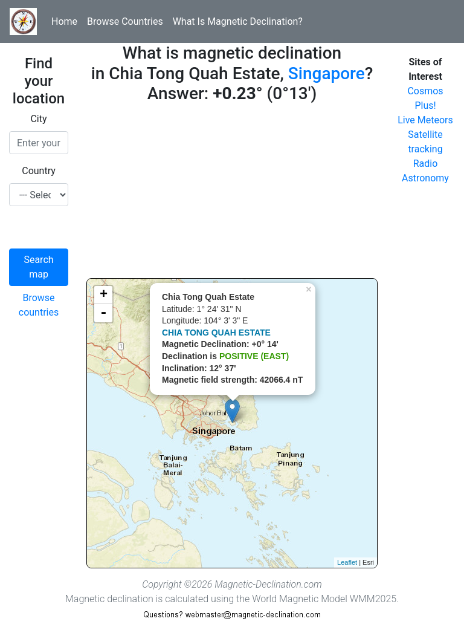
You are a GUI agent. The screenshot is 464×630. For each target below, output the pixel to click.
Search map (38, 267)
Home (64, 21)
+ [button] (104, 295)
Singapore (326, 73)
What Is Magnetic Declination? (238, 21)
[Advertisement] (232, 193)
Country (39, 171)
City (38, 119)
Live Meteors (425, 120)
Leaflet (347, 562)
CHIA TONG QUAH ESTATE (216, 332)
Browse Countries (125, 21)
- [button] (103, 313)
